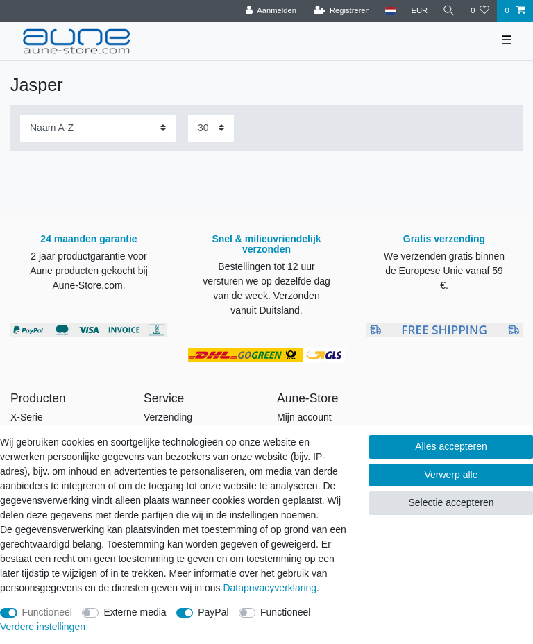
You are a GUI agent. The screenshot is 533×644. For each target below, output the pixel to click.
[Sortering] (98, 128)
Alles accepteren (451, 446)
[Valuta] (419, 11)
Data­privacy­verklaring (269, 587)
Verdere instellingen (42, 626)
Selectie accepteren (450, 502)
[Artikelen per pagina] (211, 128)
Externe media (134, 612)
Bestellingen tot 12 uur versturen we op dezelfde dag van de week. (266, 281)
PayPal (213, 612)
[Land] (390, 11)
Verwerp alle (450, 474)
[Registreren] (342, 11)
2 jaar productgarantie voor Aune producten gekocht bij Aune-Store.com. (89, 271)
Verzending (168, 417)
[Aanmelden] (271, 11)
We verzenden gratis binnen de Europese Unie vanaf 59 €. (444, 271)
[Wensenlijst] (480, 11)
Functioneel (47, 612)
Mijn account (304, 417)
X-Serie (26, 417)
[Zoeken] (449, 11)
